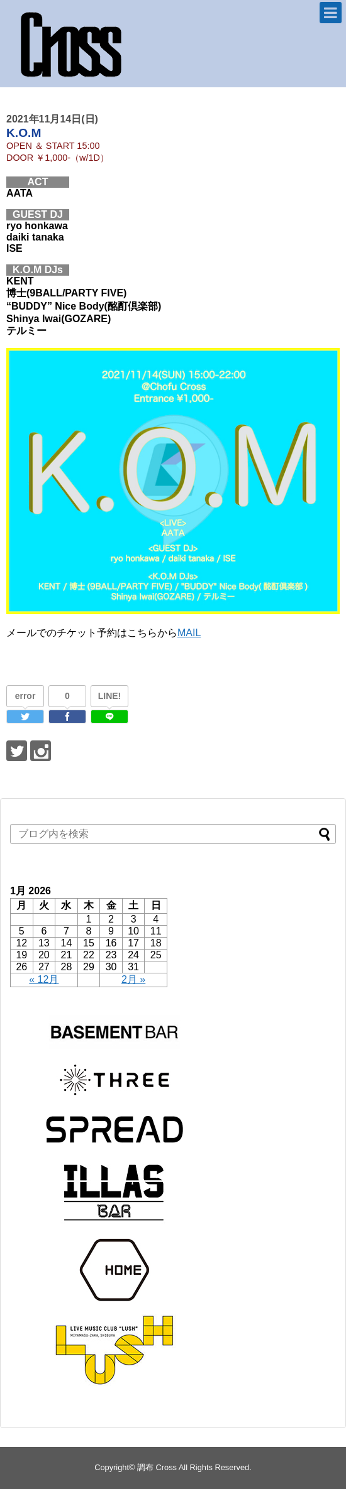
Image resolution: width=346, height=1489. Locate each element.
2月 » (133, 979)
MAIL (189, 632)
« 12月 (44, 979)
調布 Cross (157, 1467)
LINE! (109, 696)
